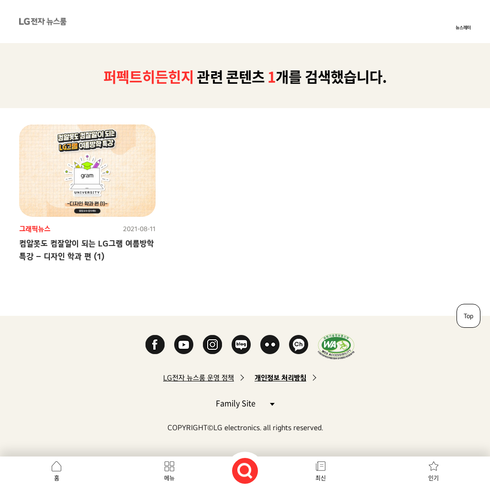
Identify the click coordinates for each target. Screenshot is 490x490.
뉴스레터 (463, 27)
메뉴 (169, 478)
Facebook (155, 344)
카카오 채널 (298, 344)
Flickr (269, 344)
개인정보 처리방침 (280, 377)
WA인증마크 (336, 346)
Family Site (245, 403)
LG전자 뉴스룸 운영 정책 (198, 377)
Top (468, 316)
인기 (433, 478)
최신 (320, 478)
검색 (245, 471)
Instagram (212, 344)
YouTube (183, 344)
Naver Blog (241, 344)
